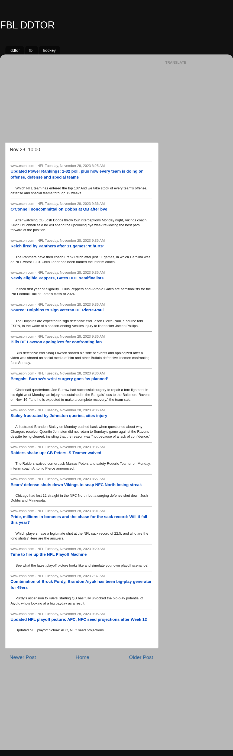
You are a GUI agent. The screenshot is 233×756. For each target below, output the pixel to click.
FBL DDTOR (27, 25)
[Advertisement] (81, 96)
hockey (49, 50)
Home (82, 657)
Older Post (141, 657)
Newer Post (22, 657)
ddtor (15, 50)
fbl (31, 50)
